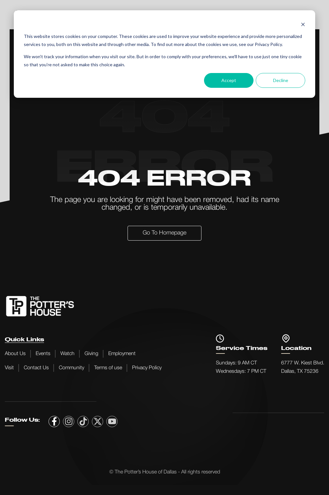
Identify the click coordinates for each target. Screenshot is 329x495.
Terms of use (108, 368)
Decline (280, 80)
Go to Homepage (164, 232)
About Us (15, 354)
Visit (9, 368)
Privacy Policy (147, 368)
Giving (91, 354)
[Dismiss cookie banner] (303, 24)
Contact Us (36, 368)
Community (71, 368)
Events (43, 354)
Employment (122, 354)
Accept (228, 80)
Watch (67, 354)
